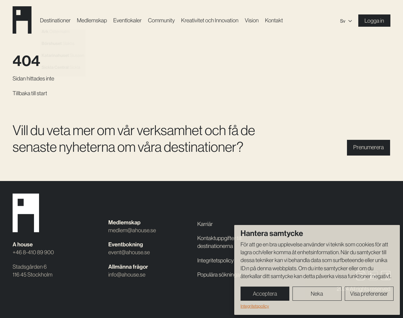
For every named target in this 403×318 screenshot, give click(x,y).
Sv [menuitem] (342, 21)
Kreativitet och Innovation (209, 20)
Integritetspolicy (255, 306)
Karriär (205, 224)
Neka (317, 294)
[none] (346, 20)
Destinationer (55, 20)
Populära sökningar (219, 274)
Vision (251, 20)
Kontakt (274, 20)
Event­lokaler (127, 20)
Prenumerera (368, 147)
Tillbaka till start (30, 93)
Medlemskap (92, 20)
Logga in (374, 21)
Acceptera (265, 294)
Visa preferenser (369, 294)
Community (161, 20)
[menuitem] (346, 20)
